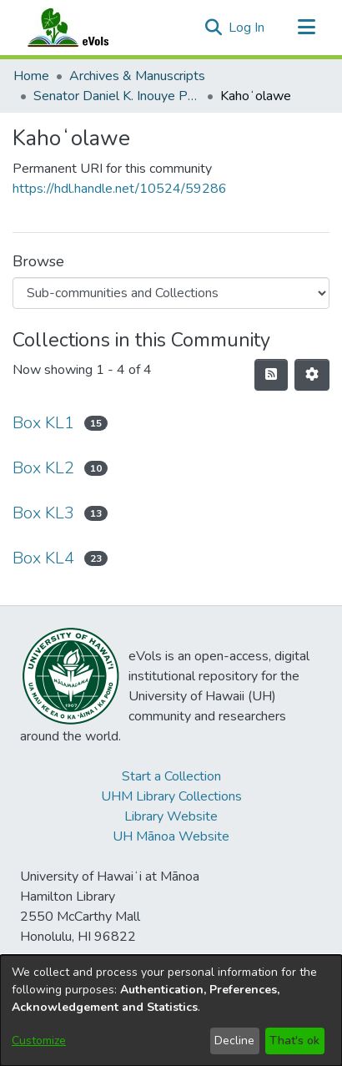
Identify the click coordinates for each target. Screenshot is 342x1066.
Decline (234, 1040)
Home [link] (31, 76)
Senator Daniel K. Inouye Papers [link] (116, 96)
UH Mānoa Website (171, 836)
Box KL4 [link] (43, 558)
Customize (39, 1040)
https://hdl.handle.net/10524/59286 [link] (120, 188)
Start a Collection (171, 776)
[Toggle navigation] (306, 27)
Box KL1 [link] (43, 423)
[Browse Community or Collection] (171, 293)
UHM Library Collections (171, 796)
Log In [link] (247, 27)
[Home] (84, 27)
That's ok (294, 1040)
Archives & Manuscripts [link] (137, 76)
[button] (213, 28)
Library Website (171, 816)
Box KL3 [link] (43, 513)
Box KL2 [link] (43, 468)
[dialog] (171, 1010)
